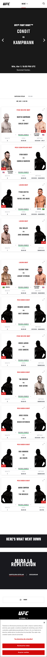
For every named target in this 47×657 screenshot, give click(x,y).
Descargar (33, 575)
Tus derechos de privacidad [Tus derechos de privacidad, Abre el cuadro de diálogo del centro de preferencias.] (23, 639)
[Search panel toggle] (43, 3)
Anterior (3, 40)
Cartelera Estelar (19, 96)
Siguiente (43, 40)
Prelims (30, 96)
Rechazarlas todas (23, 646)
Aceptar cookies (23, 652)
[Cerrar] (44, 622)
